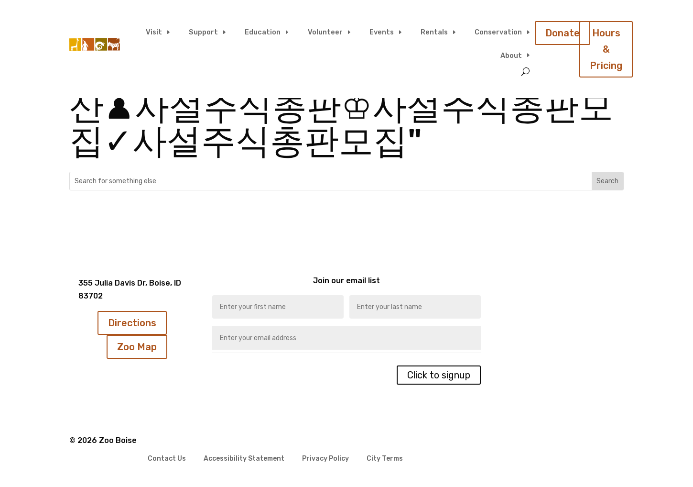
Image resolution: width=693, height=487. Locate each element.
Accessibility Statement (244, 459)
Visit (154, 32)
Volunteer (325, 32)
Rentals (434, 32)
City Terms (385, 459)
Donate (562, 33)
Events (381, 32)
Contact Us (167, 459)
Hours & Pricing (606, 49)
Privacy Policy (325, 459)
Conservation (498, 32)
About (511, 55)
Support (203, 32)
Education (263, 32)
